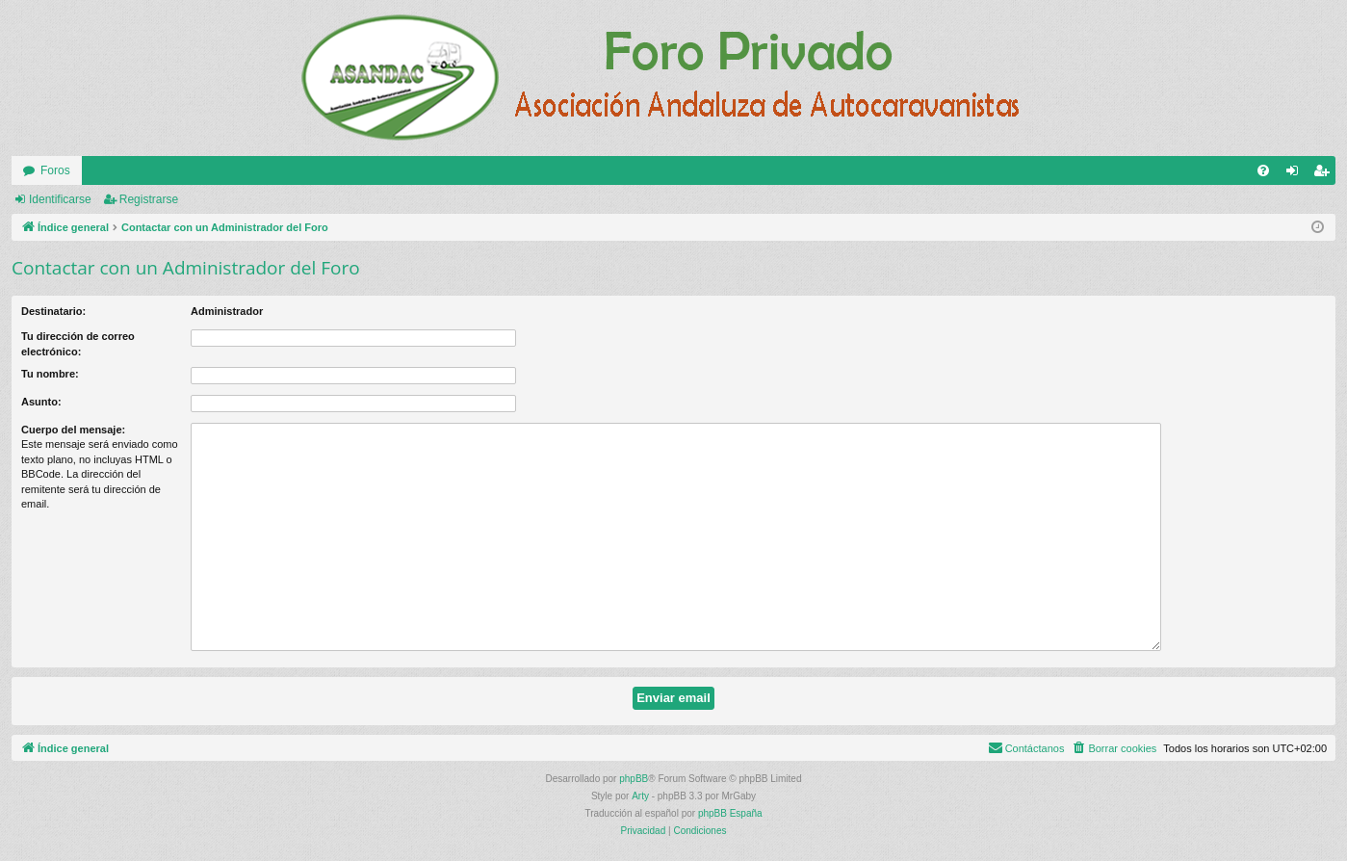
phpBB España (730, 813)
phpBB (633, 778)
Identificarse (60, 199)
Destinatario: (53, 311)
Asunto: (41, 401)
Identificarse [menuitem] (1296, 174)
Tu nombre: (50, 373)
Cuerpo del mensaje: (73, 429)
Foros (55, 170)
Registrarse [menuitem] (1325, 174)
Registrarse (148, 199)
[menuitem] (1263, 170)
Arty (640, 796)
